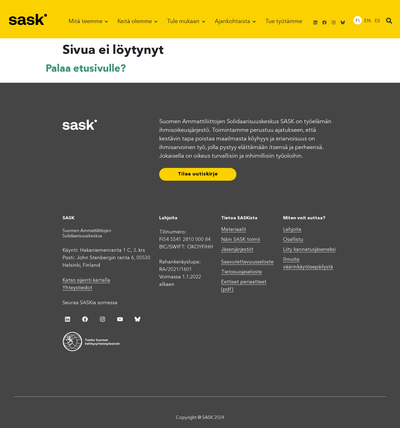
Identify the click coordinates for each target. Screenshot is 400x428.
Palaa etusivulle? (86, 69)
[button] (389, 21)
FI (358, 21)
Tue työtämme (283, 21)
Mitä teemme (86, 21)
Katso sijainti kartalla (86, 280)
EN (367, 21)
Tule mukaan (184, 21)
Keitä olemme (135, 21)
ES (377, 21)
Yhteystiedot (77, 287)
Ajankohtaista (233, 21)
